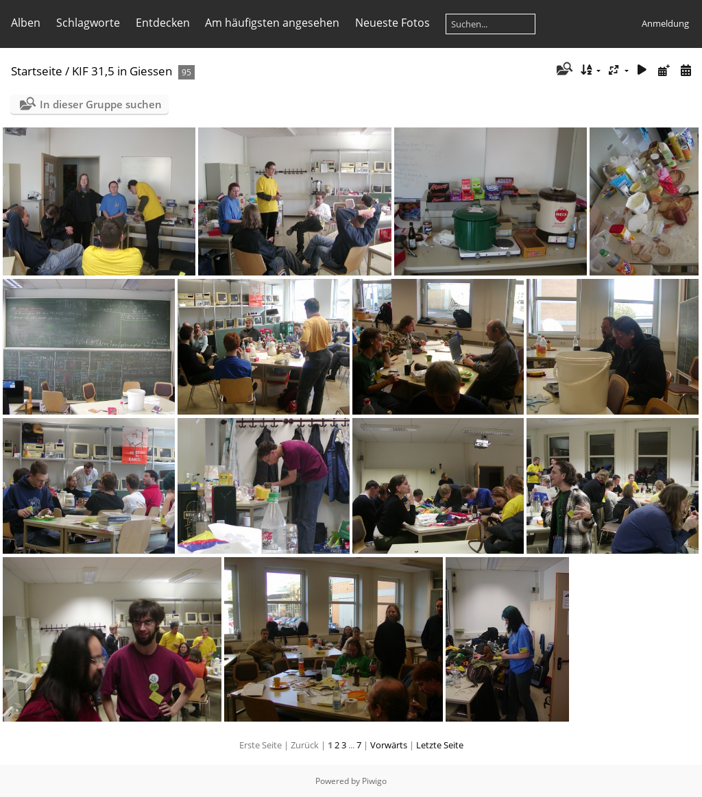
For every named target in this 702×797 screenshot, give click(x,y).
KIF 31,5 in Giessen (122, 71)
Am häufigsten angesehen (272, 22)
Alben (25, 22)
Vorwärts (388, 745)
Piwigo (374, 781)
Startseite (36, 71)
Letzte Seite (439, 745)
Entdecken (163, 22)
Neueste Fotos (392, 22)
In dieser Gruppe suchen (101, 104)
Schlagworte (88, 22)
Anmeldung (665, 23)
